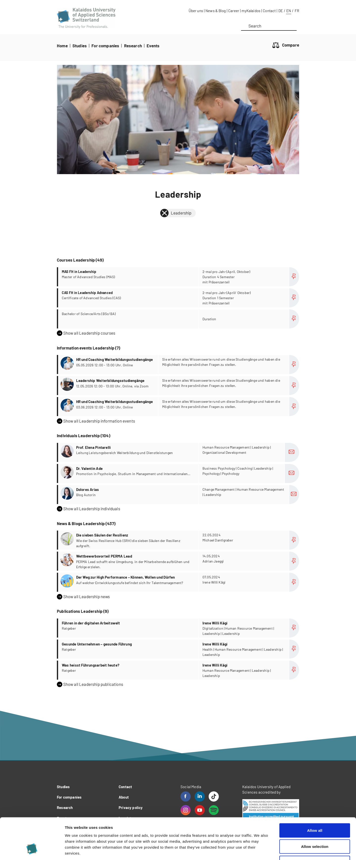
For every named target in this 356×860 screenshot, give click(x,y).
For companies (105, 45)
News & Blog (215, 10)
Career (233, 10)
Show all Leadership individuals (88, 508)
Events (153, 45)
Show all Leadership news (83, 596)
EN (288, 10)
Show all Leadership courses (86, 333)
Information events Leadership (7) (88, 347)
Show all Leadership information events (96, 421)
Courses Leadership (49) (80, 259)
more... (178, 276)
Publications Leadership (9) (83, 611)
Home (62, 45)
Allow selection (315, 811)
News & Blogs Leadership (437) (86, 523)
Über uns (196, 10)
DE (280, 10)
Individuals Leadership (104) (83, 435)
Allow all (314, 795)
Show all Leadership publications (90, 684)
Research (133, 45)
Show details (259, 850)
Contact (269, 10)
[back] (164, 213)
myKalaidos (251, 10)
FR (297, 10)
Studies (79, 45)
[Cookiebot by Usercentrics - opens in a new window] (32, 850)
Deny (314, 827)
